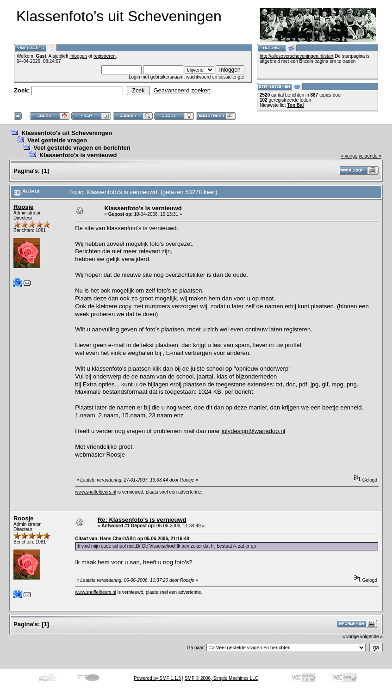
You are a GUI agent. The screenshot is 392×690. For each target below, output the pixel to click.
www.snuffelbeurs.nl (95, 492)
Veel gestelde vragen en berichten (82, 147)
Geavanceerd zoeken (182, 90)
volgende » (370, 156)
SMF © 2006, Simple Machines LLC (221, 678)
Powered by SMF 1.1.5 (157, 678)
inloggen (78, 56)
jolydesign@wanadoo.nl (254, 430)
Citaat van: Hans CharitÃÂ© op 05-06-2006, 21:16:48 (132, 538)
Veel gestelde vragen (57, 140)
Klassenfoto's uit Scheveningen (66, 132)
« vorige (349, 156)
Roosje (23, 206)
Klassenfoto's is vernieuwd (78, 155)
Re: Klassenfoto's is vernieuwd (142, 519)
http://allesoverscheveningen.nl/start (297, 56)
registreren (104, 56)
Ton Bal (295, 105)
